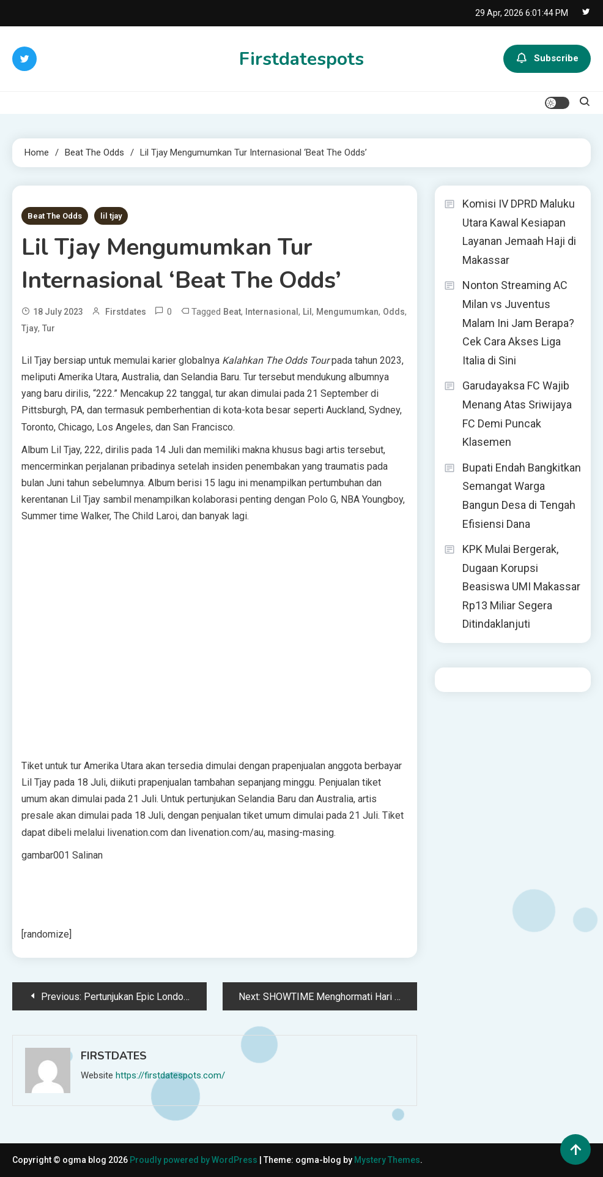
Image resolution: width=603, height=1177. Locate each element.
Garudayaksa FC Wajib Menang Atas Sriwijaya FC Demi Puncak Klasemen (517, 413)
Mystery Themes (387, 1160)
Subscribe (547, 59)
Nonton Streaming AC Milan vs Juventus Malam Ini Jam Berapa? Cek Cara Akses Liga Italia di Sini (518, 322)
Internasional (271, 312)
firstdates (125, 312)
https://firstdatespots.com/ (170, 1075)
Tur (48, 328)
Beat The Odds (55, 215)
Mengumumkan (347, 312)
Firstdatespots (301, 59)
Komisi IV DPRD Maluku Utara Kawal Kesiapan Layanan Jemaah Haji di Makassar (519, 231)
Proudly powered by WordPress (194, 1160)
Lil (307, 312)
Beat (232, 312)
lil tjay (111, 215)
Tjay (29, 328)
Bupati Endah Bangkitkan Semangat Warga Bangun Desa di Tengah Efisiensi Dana (521, 495)
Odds (394, 312)
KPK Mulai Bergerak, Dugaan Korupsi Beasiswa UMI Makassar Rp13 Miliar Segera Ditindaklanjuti (521, 586)
